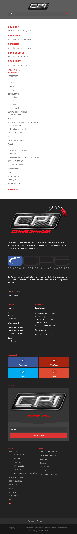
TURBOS (11, 172)
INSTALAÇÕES (18, 466)
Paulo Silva (14, 31)
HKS (9, 118)
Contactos (44, 470)
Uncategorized (13, 180)
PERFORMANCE (15, 481)
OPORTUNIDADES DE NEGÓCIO (25, 473)
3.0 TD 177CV (13, 44)
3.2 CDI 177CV (14, 35)
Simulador (44, 463)
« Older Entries (14, 70)
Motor (11, 90)
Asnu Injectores (15, 125)
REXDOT (44, 531)
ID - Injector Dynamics (18, 129)
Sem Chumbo (14, 108)
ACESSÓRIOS (13, 76)
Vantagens (44, 459)
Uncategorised (13, 176)
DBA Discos (14, 153)
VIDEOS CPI (17, 458)
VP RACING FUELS (15, 183)
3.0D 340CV (13, 26)
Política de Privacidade (37, 521)
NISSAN (11, 136)
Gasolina (13, 86)
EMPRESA (13, 452)
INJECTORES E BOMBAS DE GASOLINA (23, 122)
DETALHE (13, 492)
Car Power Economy (48, 455)
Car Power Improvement (49, 474)
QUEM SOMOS (19, 454)
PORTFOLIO (17, 470)
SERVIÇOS (17, 462)
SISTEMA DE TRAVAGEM (17, 150)
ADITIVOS (11, 80)
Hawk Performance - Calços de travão (24, 157)
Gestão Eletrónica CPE (49, 452)
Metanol (12, 104)
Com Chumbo (15, 97)
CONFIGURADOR (16, 477)
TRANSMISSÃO (14, 168)
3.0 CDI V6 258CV (16, 52)
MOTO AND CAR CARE (17, 133)
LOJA (11, 488)
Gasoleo (12, 82)
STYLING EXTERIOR (15, 161)
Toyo (11, 147)
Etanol (12, 100)
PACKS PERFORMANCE (17, 140)
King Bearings (15, 115)
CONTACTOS (14, 496)
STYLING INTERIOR (15, 165)
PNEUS (10, 144)
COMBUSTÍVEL (13, 94)
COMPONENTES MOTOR (17, 112)
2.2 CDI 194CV (14, 61)
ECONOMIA (14, 485)
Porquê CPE (44, 467)
